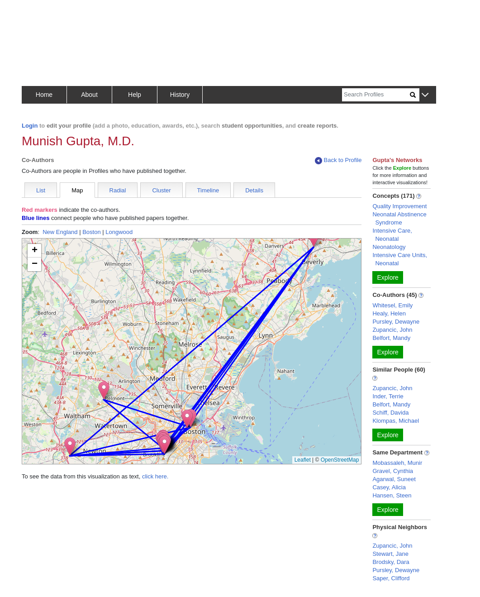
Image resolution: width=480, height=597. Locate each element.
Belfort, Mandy (391, 337)
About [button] (89, 94)
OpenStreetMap (340, 460)
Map (77, 190)
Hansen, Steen (391, 495)
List (40, 190)
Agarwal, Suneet (393, 479)
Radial (117, 190)
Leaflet (303, 460)
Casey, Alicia (388, 487)
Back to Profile (338, 160)
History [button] (180, 94)
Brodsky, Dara (390, 562)
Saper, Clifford (390, 578)
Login (30, 125)
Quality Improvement (399, 206)
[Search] (376, 94)
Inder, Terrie (387, 396)
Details (254, 190)
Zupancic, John (392, 329)
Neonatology (388, 247)
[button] (425, 95)
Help (134, 94)
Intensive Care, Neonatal (392, 234)
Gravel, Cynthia (392, 471)
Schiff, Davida (390, 412)
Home (44, 94)
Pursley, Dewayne (395, 321)
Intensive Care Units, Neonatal (399, 259)
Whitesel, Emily (392, 305)
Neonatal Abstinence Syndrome (399, 218)
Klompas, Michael (395, 420)
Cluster (161, 190)
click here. (155, 476)
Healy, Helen (388, 313)
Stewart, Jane (390, 553)
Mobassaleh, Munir (397, 462)
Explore (387, 277)
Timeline (208, 190)
